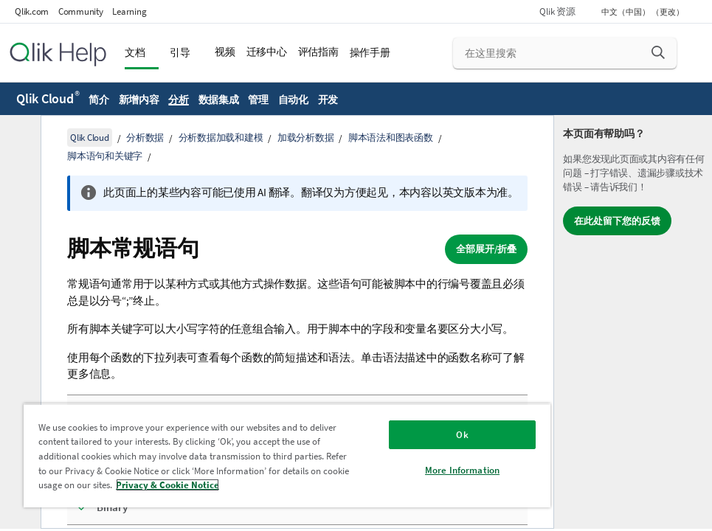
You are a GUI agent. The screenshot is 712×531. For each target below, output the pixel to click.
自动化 (293, 99)
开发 (328, 99)
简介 (99, 99)
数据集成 (218, 99)
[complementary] (633, 322)
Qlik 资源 (557, 11)
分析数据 (145, 137)
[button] (658, 52)
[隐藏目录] (18, 138)
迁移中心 (266, 52)
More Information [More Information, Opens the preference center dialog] (462, 470)
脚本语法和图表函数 (390, 137)
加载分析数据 (305, 137)
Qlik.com (32, 11)
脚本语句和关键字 (104, 156)
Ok (462, 434)
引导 (180, 52)
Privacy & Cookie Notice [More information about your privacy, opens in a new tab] (167, 485)
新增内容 (139, 99)
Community (80, 11)
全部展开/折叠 (486, 249)
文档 (135, 52)
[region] (287, 455)
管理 (258, 99)
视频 (225, 52)
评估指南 (318, 52)
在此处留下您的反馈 (617, 221)
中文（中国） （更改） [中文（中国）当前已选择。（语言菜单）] (643, 12)
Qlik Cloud (48, 98)
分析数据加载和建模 (221, 137)
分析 (178, 99)
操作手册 (370, 52)
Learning (129, 11)
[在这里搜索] (565, 53)
